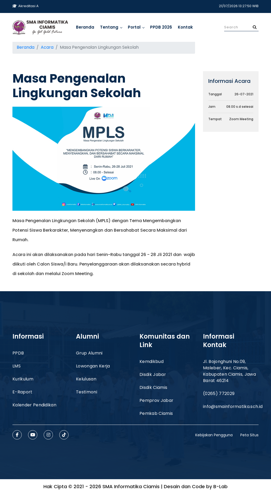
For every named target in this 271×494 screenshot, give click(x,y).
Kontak (185, 27)
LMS (16, 366)
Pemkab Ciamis (156, 413)
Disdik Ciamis (153, 387)
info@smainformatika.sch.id (233, 406)
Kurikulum (22, 379)
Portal (136, 27)
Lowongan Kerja (93, 366)
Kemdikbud (151, 361)
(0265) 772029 (218, 393)
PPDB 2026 (161, 27)
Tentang (111, 27)
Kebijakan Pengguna (214, 435)
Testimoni (86, 392)
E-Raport (22, 392)
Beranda (85, 27)
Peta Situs (249, 435)
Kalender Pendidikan (34, 405)
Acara (47, 47)
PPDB (18, 353)
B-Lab (220, 486)
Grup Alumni (89, 353)
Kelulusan (86, 379)
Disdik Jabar (152, 374)
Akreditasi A (25, 5)
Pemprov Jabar (156, 400)
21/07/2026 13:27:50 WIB (239, 5)
